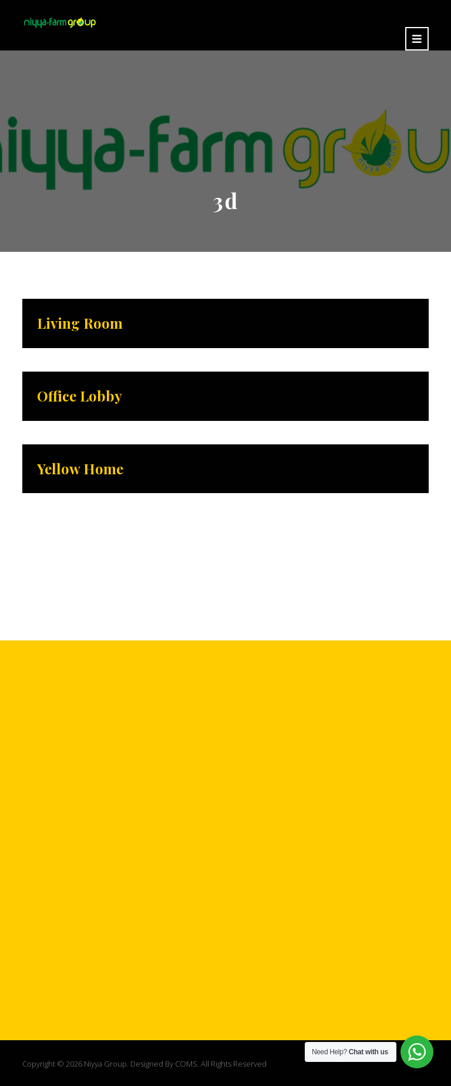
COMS (186, 1063)
